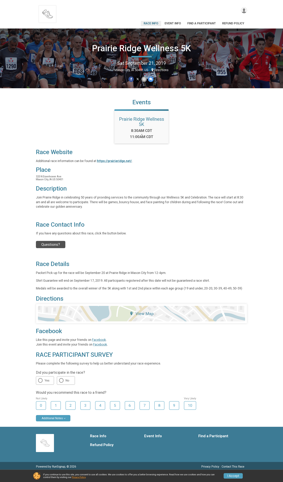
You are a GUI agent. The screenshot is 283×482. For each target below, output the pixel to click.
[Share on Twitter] (137, 79)
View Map (142, 322)
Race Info (151, 23)
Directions (161, 70)
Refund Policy (233, 23)
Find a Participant (201, 23)
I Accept (233, 476)
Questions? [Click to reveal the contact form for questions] (50, 253)
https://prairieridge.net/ (114, 170)
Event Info (173, 23)
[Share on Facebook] (131, 79)
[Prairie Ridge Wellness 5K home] (47, 13)
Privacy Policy (79, 477)
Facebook (99, 348)
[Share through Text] (150, 79)
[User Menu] (243, 10)
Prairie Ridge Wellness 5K (141, 48)
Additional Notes (52, 427)
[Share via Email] (144, 79)
